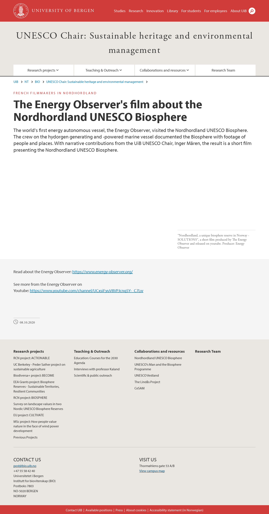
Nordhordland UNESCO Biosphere (158, 358)
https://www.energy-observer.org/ (102, 271)
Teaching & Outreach (102, 70)
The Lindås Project (147, 382)
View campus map (152, 471)
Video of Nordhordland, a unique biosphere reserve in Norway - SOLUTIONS (93, 205)
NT (27, 82)
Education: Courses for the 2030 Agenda (96, 360)
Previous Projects (25, 437)
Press (119, 510)
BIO (37, 82)
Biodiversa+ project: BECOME (33, 375)
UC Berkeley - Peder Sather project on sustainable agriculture (39, 366)
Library (172, 10)
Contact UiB (74, 510)
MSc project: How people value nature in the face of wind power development (36, 426)
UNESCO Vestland (146, 375)
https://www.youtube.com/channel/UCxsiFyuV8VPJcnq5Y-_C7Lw (86, 290)
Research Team (223, 70)
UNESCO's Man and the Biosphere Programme (157, 366)
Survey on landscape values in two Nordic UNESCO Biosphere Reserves (38, 406)
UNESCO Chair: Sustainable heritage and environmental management (94, 82)
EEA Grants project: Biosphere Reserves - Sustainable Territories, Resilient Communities (36, 386)
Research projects (41, 70)
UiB (15, 82)
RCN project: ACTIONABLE (31, 358)
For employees (215, 10)
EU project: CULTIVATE (28, 415)
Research (136, 10)
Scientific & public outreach (93, 375)
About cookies (136, 510)
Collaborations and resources (163, 70)
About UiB (239, 10)
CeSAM (139, 388)
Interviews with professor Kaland (97, 369)
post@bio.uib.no (24, 466)
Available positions (99, 510)
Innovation (155, 10)
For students (191, 10)
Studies (119, 10)
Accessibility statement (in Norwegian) (176, 510)
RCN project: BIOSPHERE (30, 397)
